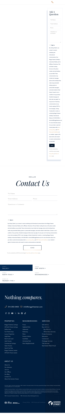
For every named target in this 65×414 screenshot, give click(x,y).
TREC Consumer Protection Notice (12, 397)
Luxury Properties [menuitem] (9, 335)
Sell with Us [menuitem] (45, 326)
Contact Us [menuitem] (8, 378)
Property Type (7, 282)
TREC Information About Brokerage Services (29, 397)
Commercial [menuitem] (45, 340)
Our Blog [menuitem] (7, 375)
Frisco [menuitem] (24, 326)
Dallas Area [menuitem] (8, 330)
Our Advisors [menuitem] (8, 368)
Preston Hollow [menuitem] (26, 337)
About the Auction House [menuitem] (12, 380)
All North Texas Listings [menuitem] (11, 328)
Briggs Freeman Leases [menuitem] (11, 351)
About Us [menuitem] (7, 366)
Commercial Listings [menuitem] (10, 344)
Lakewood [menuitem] (25, 330)
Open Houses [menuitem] (8, 347)
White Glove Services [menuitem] (50, 333)
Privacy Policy (51, 153)
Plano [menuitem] (24, 335)
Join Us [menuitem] (7, 371)
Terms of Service (35, 254)
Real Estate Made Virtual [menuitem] (49, 347)
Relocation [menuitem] (45, 337)
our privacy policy (30, 240)
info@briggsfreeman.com (40, 307)
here (27, 20)
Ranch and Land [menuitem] (9, 340)
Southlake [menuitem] (25, 340)
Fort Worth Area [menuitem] (9, 333)
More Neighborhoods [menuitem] (28, 344)
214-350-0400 (52, 2)
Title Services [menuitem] (45, 344)
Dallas (5, 269)
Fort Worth (39, 269)
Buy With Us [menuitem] (47, 330)
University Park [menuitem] (26, 342)
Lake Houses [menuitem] (8, 342)
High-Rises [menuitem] (7, 337)
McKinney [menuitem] (25, 333)
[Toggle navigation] (62, 2)
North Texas (7, 276)
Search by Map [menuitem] (9, 349)
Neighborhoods (41, 276)
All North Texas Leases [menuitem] (11, 354)
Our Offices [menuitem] (8, 373)
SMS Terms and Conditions (42, 240)
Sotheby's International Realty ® (10, 390)
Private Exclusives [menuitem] (47, 335)
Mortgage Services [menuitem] (47, 342)
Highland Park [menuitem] (26, 328)
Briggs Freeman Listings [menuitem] (11, 326)
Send (52, 145)
